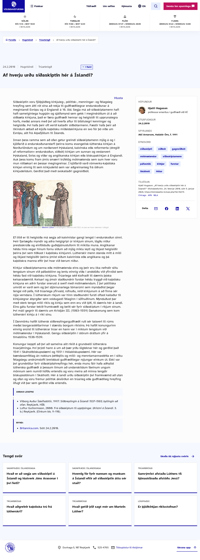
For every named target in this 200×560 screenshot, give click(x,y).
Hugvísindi (27, 40)
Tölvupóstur (129, 547)
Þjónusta (127, 6)
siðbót (162, 149)
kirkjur (160, 163)
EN (143, 6)
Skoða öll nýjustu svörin (177, 456)
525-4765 (103, 547)
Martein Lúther (48, 227)
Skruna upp (187, 547)
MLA (156, 195)
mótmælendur (148, 156)
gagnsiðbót (178, 149)
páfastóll (145, 163)
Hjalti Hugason (157, 108)
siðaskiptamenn (172, 156)
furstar (175, 163)
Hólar (159, 171)
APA (150, 195)
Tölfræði (91, 6)
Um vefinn (109, 6)
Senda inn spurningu (180, 6)
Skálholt (145, 171)
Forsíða (12, 40)
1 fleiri (86, 67)
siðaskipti (146, 149)
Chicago (142, 195)
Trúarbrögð (44, 40)
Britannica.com (29, 428)
